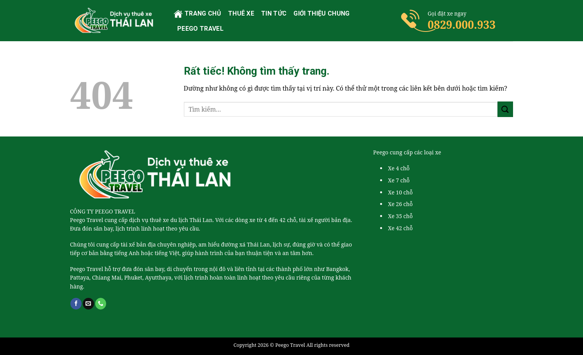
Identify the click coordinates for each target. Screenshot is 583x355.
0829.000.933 (462, 24)
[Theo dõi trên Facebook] (76, 304)
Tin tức (273, 13)
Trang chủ (197, 14)
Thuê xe (241, 13)
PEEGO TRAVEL (200, 28)
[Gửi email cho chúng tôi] (88, 304)
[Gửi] (505, 109)
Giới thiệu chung (321, 13)
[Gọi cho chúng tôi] (100, 304)
